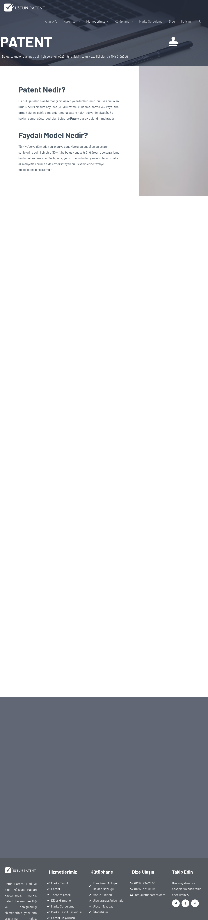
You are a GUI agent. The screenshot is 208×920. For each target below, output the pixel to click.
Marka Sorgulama (151, 21)
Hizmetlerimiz (95, 21)
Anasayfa (51, 21)
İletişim (186, 21)
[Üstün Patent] (25, 7)
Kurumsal (70, 21)
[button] (199, 21)
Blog (172, 21)
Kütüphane (122, 21)
